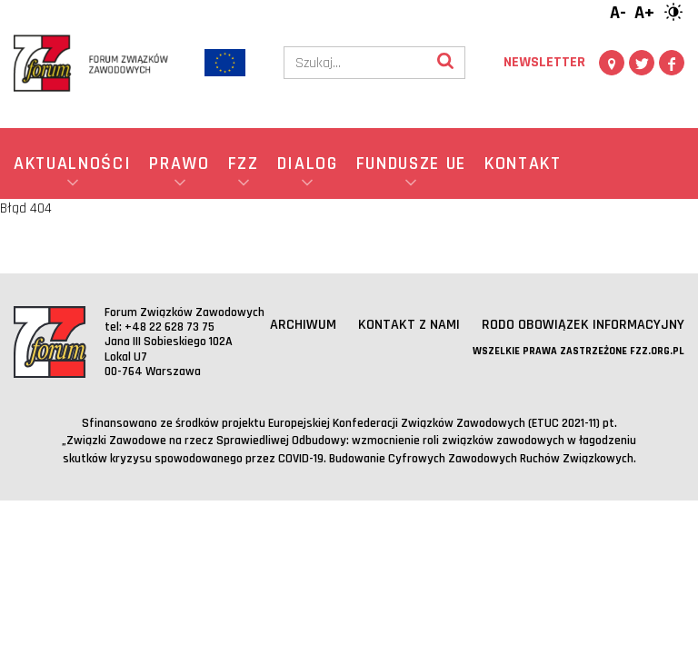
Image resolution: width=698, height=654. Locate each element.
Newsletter (544, 62)
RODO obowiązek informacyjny (583, 324)
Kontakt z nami (409, 324)
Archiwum (303, 324)
